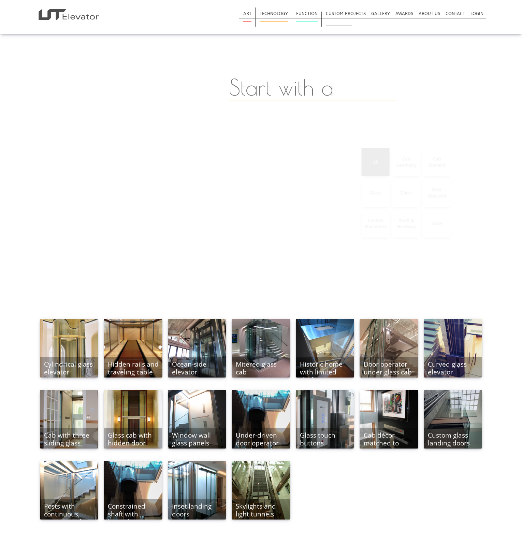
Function (307, 13)
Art (247, 13)
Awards (404, 13)
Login (476, 13)
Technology (274, 13)
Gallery (380, 13)
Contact (455, 13)
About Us (429, 13)
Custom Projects (346, 13)
